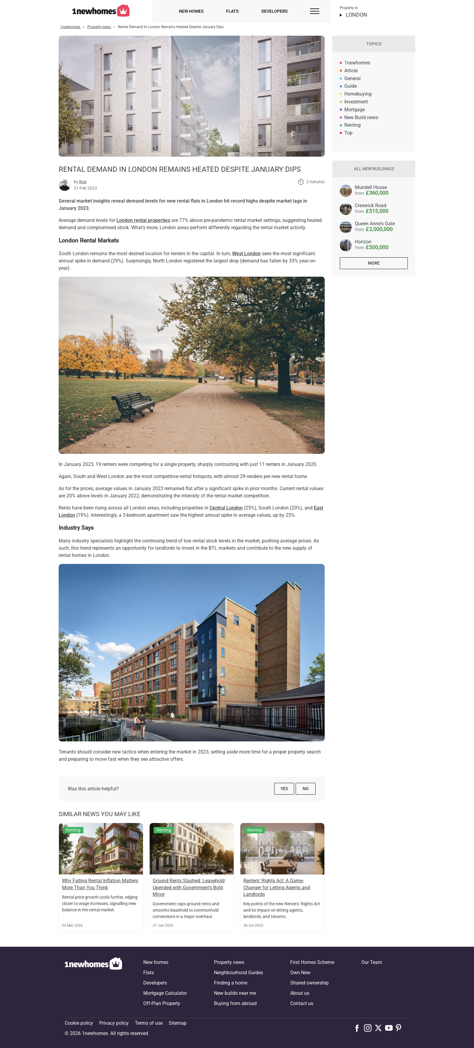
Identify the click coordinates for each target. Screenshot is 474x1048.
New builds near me (235, 993)
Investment (356, 102)
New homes (191, 11)
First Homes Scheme (312, 962)
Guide (350, 86)
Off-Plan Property (161, 1003)
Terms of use (149, 1023)
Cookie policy (79, 1023)
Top (348, 133)
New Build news (361, 117)
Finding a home (230, 983)
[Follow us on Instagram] (369, 1027)
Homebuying (358, 94)
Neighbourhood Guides (238, 972)
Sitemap (178, 1023)
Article (351, 70)
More (374, 263)
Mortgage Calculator (165, 993)
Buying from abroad (235, 1003)
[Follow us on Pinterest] (401, 1027)
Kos (82, 181)
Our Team (371, 962)
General (352, 78)
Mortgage (354, 109)
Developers (274, 11)
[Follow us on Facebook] (358, 1027)
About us (299, 993)
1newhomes (357, 63)
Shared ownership (309, 983)
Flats (232, 11)
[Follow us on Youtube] (390, 1027)
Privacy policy (114, 1023)
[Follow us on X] (380, 1027)
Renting (352, 125)
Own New (300, 972)
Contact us (301, 1003)
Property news (229, 962)
